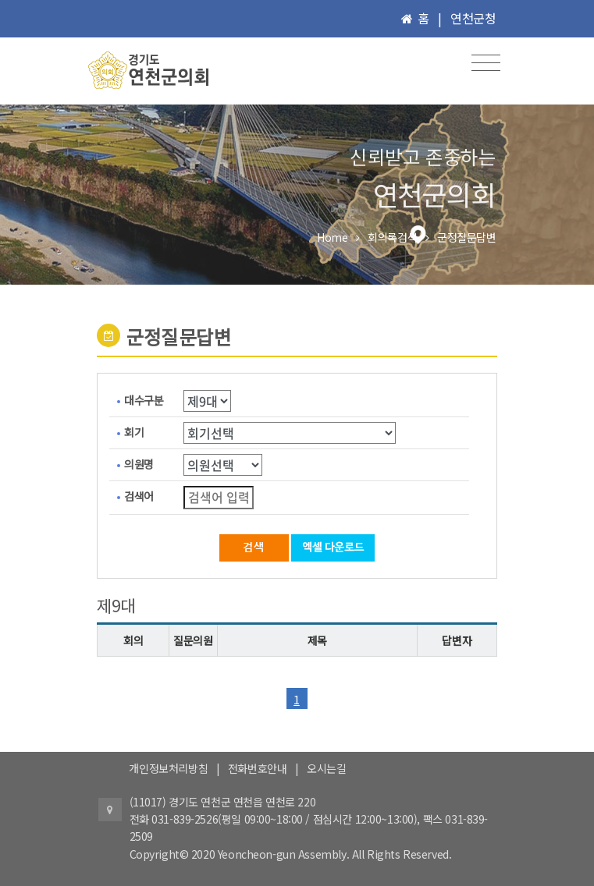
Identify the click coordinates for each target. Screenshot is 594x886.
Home (332, 237)
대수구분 (143, 400)
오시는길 (326, 768)
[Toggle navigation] (486, 62)
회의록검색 (392, 237)
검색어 (139, 496)
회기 (134, 432)
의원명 (139, 464)
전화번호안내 (257, 768)
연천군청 (473, 18)
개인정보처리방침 (168, 768)
